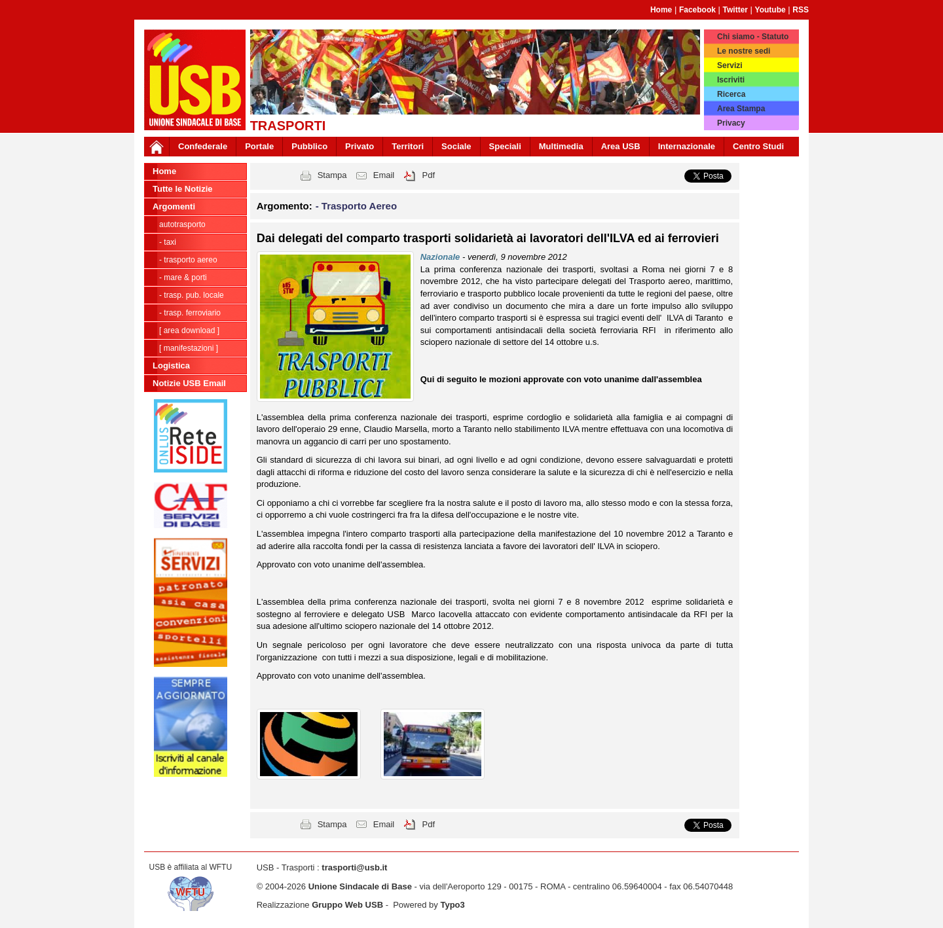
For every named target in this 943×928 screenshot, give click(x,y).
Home (661, 9)
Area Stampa (741, 108)
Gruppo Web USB (347, 905)
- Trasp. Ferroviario (190, 312)
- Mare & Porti (183, 277)
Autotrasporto (182, 224)
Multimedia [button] (561, 146)
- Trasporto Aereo (188, 259)
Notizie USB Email (189, 383)
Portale (259, 146)
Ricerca (731, 94)
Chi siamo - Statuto (752, 36)
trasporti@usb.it (354, 867)
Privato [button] (359, 146)
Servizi (730, 65)
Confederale (202, 146)
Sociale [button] (456, 146)
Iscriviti (731, 79)
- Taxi (167, 242)
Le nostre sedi (743, 51)
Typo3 (452, 905)
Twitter (735, 9)
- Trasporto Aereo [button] (356, 205)
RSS (800, 9)
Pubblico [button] (309, 146)
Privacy (731, 123)
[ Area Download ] (189, 330)
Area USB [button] (620, 146)
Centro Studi (758, 146)
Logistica (171, 365)
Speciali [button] (505, 146)
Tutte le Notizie (182, 189)
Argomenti (174, 206)
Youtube (770, 9)
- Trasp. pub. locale (191, 295)
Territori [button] (408, 146)
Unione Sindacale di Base (360, 886)
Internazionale (686, 146)
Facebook (697, 9)
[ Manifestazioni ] (188, 348)
